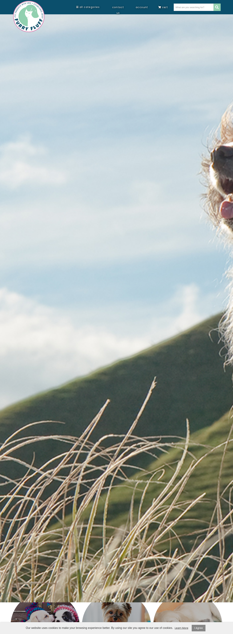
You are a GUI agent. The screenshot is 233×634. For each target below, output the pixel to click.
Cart (163, 7)
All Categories (88, 7)
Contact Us (118, 10)
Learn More (181, 628)
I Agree (198, 628)
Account (142, 7)
